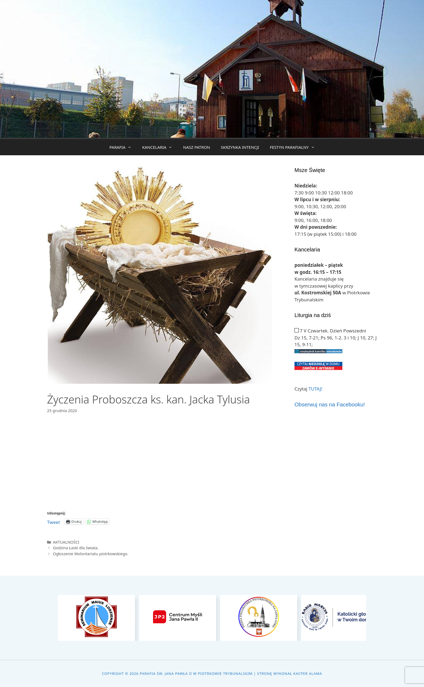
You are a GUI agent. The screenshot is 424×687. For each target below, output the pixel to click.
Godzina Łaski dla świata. (76, 547)
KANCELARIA (160, 147)
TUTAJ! (315, 389)
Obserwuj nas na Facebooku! (329, 405)
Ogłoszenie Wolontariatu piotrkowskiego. (90, 553)
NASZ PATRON (196, 147)
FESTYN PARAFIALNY (295, 147)
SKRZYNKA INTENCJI (240, 147)
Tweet (53, 521)
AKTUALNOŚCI (66, 542)
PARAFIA (123, 147)
